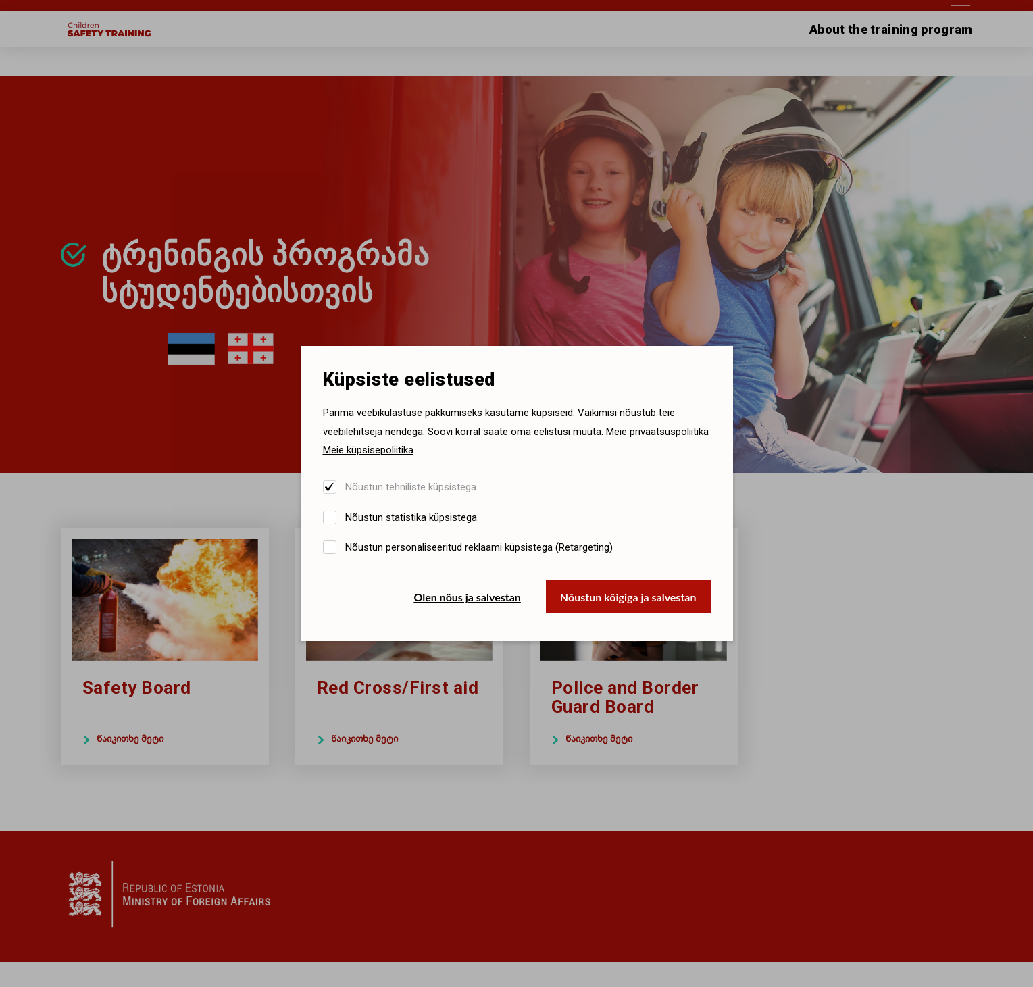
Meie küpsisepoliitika (368, 450)
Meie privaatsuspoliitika (657, 432)
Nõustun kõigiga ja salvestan (628, 596)
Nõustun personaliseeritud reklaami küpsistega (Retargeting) (479, 547)
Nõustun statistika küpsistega (411, 517)
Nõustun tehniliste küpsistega (410, 487)
